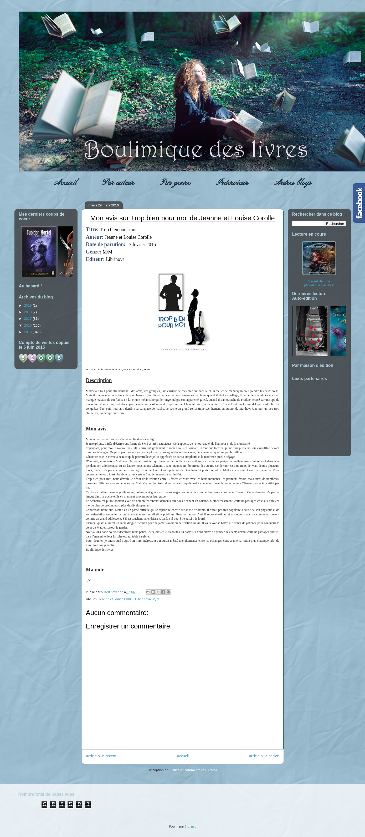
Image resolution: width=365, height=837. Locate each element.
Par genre (175, 182)
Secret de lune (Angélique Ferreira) (319, 264)
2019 (28, 305)
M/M (156, 599)
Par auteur (118, 182)
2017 (28, 319)
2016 (28, 325)
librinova (144, 599)
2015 (28, 332)
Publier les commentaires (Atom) (193, 770)
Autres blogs (292, 182)
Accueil (65, 182)
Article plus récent (101, 756)
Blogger (190, 826)
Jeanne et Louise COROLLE (118, 599)
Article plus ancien (264, 756)
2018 (28, 312)
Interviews (232, 182)
